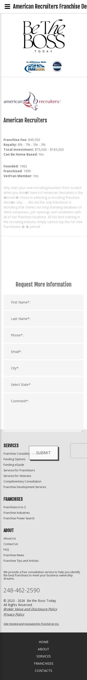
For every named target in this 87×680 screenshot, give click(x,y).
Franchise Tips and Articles (21, 561)
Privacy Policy (13, 614)
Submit (43, 513)
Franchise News (13, 555)
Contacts (43, 670)
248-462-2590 (21, 590)
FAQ (6, 550)
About (43, 649)
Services (43, 656)
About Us (9, 538)
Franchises (43, 663)
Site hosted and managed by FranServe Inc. (31, 624)
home (43, 642)
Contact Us (10, 544)
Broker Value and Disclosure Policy (30, 609)
